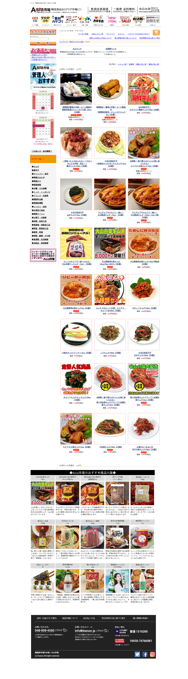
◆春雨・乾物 (37, 232)
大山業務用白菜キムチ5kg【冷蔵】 (77, 308)
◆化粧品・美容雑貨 (40, 243)
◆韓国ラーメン (38, 214)
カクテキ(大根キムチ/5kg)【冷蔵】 (144, 163)
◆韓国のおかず (38, 178)
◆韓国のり (36, 181)
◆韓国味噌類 (37, 203)
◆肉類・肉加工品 (39, 221)
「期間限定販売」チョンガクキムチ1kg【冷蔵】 (111, 111)
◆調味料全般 (37, 199)
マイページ (110, 34)
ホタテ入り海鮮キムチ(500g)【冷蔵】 (144, 108)
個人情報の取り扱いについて (125, 38)
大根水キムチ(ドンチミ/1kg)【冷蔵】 (77, 353)
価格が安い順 (141, 64)
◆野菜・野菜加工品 (40, 229)
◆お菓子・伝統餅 (39, 218)
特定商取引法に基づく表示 (150, 38)
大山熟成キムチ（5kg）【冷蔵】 (111, 213)
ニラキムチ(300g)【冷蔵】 (111, 353)
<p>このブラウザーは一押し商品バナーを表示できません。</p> (102, 19)
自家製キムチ (110, 49)
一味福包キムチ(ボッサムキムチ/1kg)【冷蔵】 (111, 163)
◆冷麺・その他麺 (39, 188)
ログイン (121, 34)
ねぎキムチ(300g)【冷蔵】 (144, 354)
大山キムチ (77, 49)
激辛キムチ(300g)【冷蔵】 (77, 163)
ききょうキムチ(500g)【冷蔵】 (144, 308)
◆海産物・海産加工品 (41, 225)
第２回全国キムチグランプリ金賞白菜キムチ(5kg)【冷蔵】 (111, 401)
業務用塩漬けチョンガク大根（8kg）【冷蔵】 (77, 109)
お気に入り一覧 (97, 34)
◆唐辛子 (35, 170)
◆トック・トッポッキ (41, 192)
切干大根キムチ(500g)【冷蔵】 (144, 448)
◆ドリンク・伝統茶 (40, 196)
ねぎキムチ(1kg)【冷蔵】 (77, 213)
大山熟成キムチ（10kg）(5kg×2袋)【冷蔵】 (144, 214)
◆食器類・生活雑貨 (40, 239)
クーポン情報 (83, 34)
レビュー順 (122, 64)
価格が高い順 (154, 64)
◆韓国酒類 (36, 185)
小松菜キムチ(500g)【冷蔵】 (111, 447)
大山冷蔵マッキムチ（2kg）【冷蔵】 (77, 262)
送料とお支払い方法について (100, 38)
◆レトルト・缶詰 (39, 207)
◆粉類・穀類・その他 (41, 236)
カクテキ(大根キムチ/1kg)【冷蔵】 (77, 447)
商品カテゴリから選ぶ (77, 41)
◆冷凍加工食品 (38, 210)
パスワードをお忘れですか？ (139, 34)
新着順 (131, 64)
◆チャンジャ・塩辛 (40, 174)
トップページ (63, 41)
